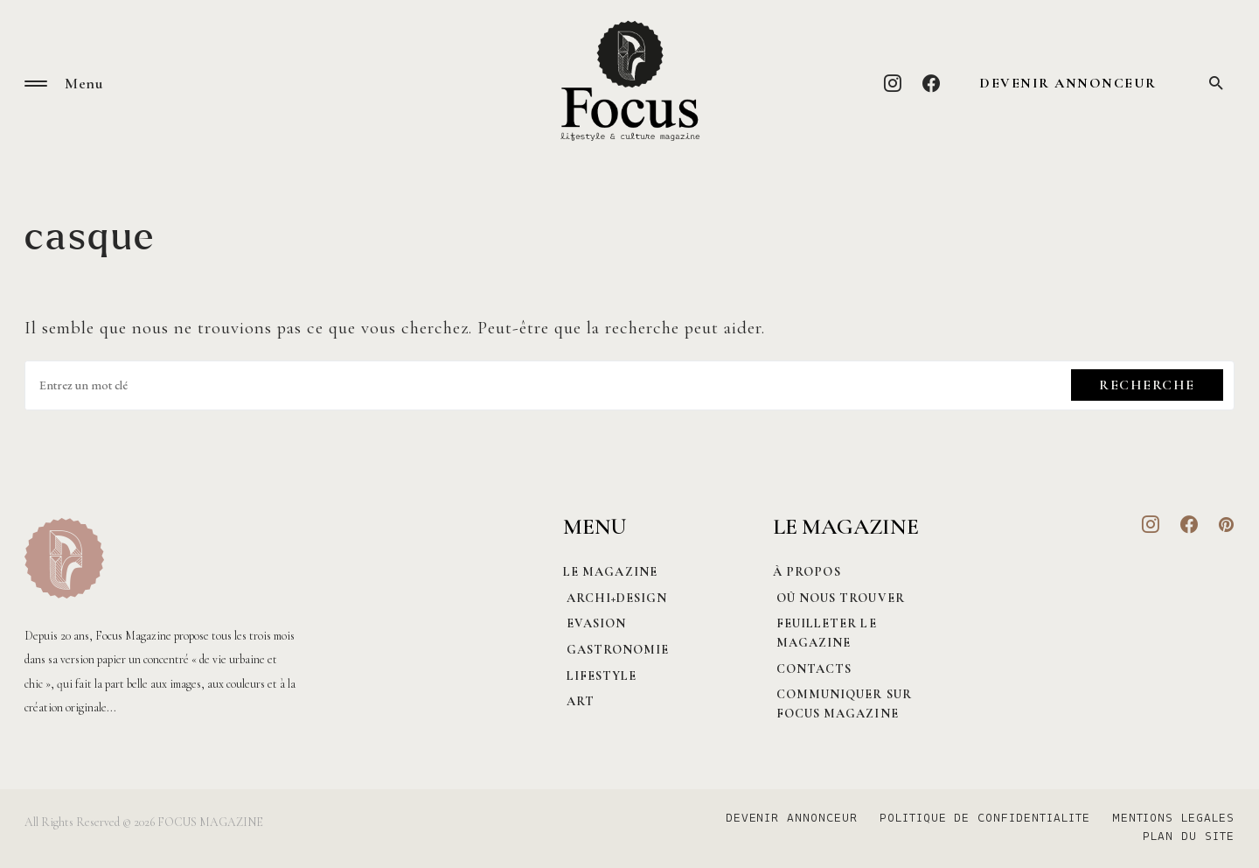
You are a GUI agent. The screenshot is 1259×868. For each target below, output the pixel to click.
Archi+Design (613, 598)
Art (577, 701)
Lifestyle (598, 675)
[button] (36, 83)
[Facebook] (931, 83)
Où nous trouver (837, 598)
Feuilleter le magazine (823, 633)
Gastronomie (614, 649)
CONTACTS (811, 669)
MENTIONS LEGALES (1173, 819)
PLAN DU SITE (1189, 837)
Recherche (1147, 385)
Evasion (593, 623)
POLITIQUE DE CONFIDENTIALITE (978, 819)
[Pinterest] (1227, 524)
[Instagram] (893, 83)
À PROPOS (807, 571)
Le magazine (610, 571)
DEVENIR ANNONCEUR (1068, 83)
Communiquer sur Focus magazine (840, 704)
